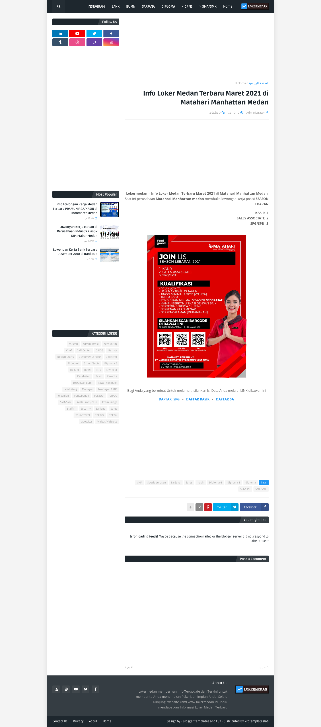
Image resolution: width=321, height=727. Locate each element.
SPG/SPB (245, 489)
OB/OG (113, 396)
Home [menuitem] (228, 6)
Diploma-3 (215, 482)
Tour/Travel (83, 415)
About (93, 721)
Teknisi (99, 415)
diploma (240, 83)
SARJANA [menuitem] (148, 6)
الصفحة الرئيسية (259, 83)
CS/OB (99, 350)
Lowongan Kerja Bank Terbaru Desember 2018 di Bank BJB (75, 252)
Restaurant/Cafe (86, 402)
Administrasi (91, 344)
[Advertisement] (197, 50)
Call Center (84, 350)
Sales (189, 482)
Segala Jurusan (156, 482)
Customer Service (90, 357)
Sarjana (176, 482)
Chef (69, 350)
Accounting (110, 344)
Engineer (111, 370)
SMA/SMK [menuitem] (209, 6)
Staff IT (71, 408)
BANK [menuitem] (115, 6)
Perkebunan (81, 396)
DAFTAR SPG (169, 399)
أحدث (262, 667)
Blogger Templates (196, 721)
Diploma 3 (233, 482)
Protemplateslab (257, 721)
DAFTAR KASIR (198, 399)
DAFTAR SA (225, 399)
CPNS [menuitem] (189, 6)
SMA (139, 482)
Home (107, 721)
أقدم (130, 667)
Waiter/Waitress (107, 421)
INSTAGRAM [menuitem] (96, 6)
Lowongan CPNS (107, 389)
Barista (112, 350)
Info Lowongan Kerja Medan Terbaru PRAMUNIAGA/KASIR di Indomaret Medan (75, 208)
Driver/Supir (91, 363)
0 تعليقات (214, 112)
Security (86, 408)
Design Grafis (65, 357)
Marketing (70, 389)
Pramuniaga (109, 402)
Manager (87, 389)
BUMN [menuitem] (130, 6)
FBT (218, 721)
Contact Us (60, 721)
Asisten (73, 344)
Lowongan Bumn (83, 383)
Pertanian (63, 396)
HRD (98, 370)
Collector (111, 357)
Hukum (74, 370)
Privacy (78, 721)
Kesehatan (83, 376)
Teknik (113, 415)
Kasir (201, 482)
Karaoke (112, 376)
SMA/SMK (261, 489)
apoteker (86, 421)
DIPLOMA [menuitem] (168, 6)
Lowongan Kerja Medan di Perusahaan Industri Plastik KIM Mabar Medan (77, 231)
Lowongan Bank (107, 383)
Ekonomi (73, 363)
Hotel (87, 370)
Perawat (99, 396)
